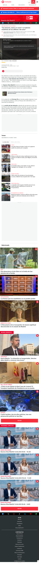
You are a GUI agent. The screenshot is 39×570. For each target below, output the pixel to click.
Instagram (14, 23)
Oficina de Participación (20, 552)
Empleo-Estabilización (19, 546)
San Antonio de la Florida (8, 26)
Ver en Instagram (14, 514)
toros (12, 145)
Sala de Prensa (19, 533)
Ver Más (19, 420)
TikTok (19, 23)
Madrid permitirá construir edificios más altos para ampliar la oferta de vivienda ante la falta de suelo (6, 196)
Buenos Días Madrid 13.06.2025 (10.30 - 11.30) (19, 464)
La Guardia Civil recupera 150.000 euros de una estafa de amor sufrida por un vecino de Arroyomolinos (6, 187)
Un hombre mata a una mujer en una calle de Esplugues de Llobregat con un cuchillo (6, 168)
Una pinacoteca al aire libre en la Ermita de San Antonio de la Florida (19, 258)
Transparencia (20, 538)
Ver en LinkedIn (25, 514)
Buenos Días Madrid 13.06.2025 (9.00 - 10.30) (19, 438)
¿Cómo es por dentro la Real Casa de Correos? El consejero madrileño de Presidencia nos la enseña (19, 373)
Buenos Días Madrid (6, 450)
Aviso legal (19, 556)
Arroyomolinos (15, 183)
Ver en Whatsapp (36, 514)
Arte (2, 269)
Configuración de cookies (19, 561)
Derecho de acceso (20, 544)
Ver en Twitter (8, 514)
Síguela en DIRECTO (8, 12)
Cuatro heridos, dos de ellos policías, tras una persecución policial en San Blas (19, 401)
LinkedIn (25, 23)
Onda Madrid (21, 4)
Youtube (30, 23)
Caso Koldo (4, 356)
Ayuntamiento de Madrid (17, 192)
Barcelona (14, 164)
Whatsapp (36, 23)
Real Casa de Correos (6, 384)
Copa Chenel (14, 154)
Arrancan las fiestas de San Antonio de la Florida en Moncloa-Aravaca (4, 94)
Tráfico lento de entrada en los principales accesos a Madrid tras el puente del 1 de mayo (6, 177)
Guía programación (19, 527)
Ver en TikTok (19, 514)
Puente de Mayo (15, 173)
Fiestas (15, 137)
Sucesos (3, 412)
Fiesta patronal (5, 296)
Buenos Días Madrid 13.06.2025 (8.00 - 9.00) (19, 490)
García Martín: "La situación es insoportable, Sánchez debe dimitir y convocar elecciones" (19, 345)
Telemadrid (19, 521)
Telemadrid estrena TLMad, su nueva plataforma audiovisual (18, 8)
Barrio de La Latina (6, 323)
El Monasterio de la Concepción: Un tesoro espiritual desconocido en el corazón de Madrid (19, 311)
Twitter (8, 23)
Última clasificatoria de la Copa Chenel (26, 12)
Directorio (19, 540)
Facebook (3, 23)
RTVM (19, 517)
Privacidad (19, 554)
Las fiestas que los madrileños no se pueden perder (19, 285)
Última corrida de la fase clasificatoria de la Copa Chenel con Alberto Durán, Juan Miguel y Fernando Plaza (6, 158)
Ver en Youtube (30, 514)
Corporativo (20, 532)
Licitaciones (19, 548)
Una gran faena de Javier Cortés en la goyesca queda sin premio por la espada (6, 148)
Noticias (5, 4)
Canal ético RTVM (19, 550)
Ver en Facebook (3, 514)
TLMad (12, 4)
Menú (37, 2)
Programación (32, 4)
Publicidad (19, 542)
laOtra (19, 525)
